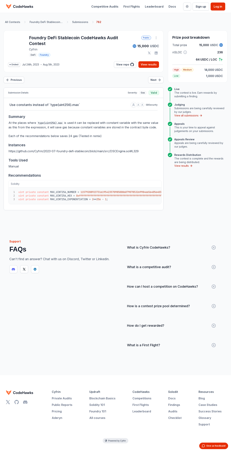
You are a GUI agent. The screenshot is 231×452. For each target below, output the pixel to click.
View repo (125, 64)
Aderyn (57, 418)
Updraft (94, 392)
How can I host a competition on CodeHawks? (171, 286)
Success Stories (210, 411)
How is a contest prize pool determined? (171, 306)
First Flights (131, 6)
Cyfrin (56, 392)
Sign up (201, 6)
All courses (97, 418)
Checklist (175, 418)
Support (204, 424)
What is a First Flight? (171, 345)
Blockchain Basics (102, 398)
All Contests (12, 22)
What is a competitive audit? (171, 267)
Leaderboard (154, 6)
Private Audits (62, 398)
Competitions (141, 398)
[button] (185, 52)
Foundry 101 (97, 411)
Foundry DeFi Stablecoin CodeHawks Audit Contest (47, 22)
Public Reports (62, 405)
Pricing (57, 411)
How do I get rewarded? (171, 325)
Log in (218, 6)
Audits (172, 411)
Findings (174, 405)
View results (149, 64)
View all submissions (188, 115)
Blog (202, 398)
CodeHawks (141, 392)
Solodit (173, 392)
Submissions (80, 22)
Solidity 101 (97, 405)
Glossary (205, 418)
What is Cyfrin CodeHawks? (171, 247)
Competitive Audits (104, 6)
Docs (172, 6)
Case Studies (208, 405)
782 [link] (98, 22)
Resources (206, 392)
